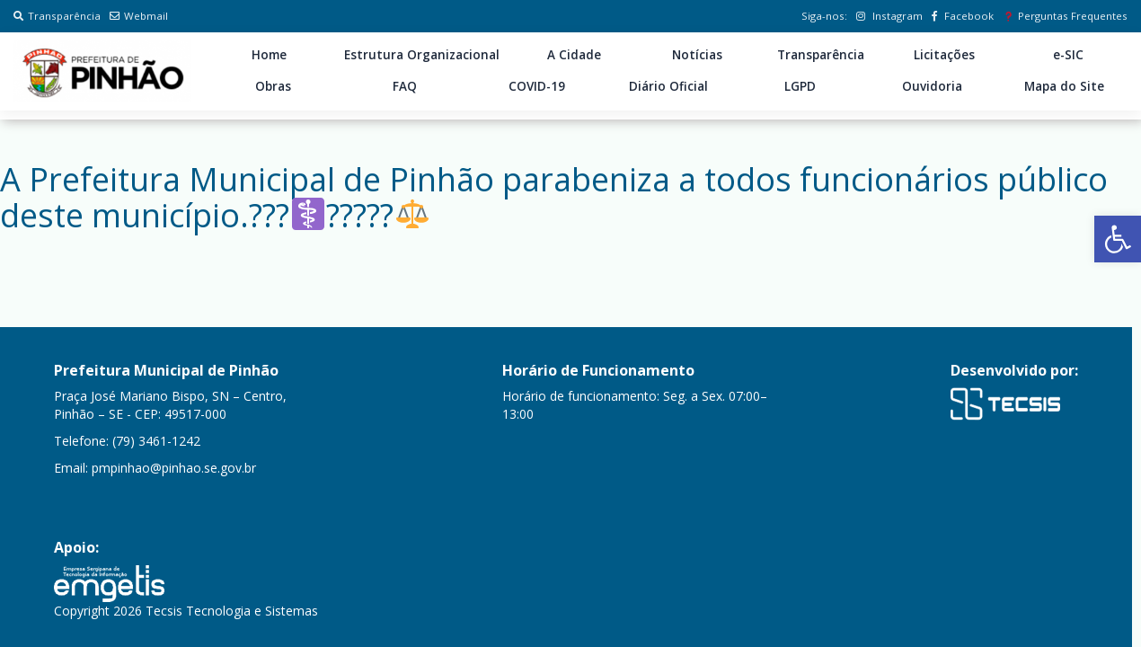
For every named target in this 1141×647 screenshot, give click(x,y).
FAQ (405, 86)
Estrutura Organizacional (422, 55)
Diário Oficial (668, 86)
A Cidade (574, 55)
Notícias (697, 55)
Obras (273, 86)
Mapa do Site (1064, 86)
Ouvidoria (932, 86)
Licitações (944, 55)
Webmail (139, 15)
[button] (1117, 239)
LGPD (800, 86)
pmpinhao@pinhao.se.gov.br (174, 467)
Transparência (57, 15)
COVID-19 (537, 86)
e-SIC (1068, 55)
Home (269, 55)
